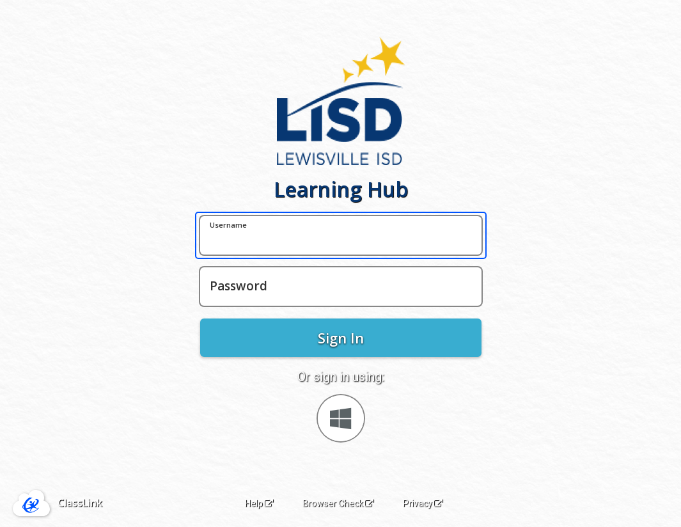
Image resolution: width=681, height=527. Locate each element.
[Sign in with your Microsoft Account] (341, 418)
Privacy (422, 503)
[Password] (340, 286)
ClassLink (80, 503)
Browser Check (337, 503)
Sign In (341, 337)
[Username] (340, 235)
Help (259, 503)
